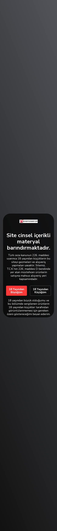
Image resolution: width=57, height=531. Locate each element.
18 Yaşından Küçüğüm (40, 290)
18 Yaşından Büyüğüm (16, 290)
